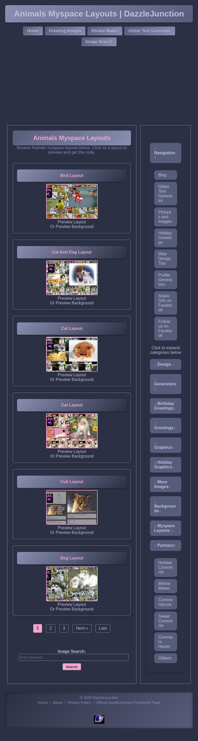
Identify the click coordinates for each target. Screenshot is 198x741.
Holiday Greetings (165, 238)
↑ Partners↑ (165, 545)
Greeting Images (65, 31)
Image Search (99, 41)
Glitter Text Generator (149, 31)
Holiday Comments (165, 567)
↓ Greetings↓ (165, 425)
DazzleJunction (105, 698)
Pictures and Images (165, 217)
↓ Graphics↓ (164, 445)
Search (71, 667)
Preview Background (75, 226)
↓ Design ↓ (164, 364)
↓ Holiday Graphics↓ (164, 464)
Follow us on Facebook (165, 328)
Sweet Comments (165, 621)
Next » (82, 628)
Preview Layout (72, 222)
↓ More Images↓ (162, 484)
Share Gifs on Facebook (165, 303)
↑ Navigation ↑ (164, 153)
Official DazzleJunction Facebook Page (128, 703)
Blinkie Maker (105, 31)
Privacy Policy (79, 703)
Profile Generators (165, 280)
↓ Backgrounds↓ (165, 506)
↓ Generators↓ (165, 384)
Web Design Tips (164, 258)
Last (103, 628)
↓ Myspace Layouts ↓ (164, 528)
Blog (162, 175)
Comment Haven (165, 642)
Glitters (164, 658)
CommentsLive (165, 602)
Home (32, 31)
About (58, 703)
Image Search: (72, 651)
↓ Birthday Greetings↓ (165, 405)
